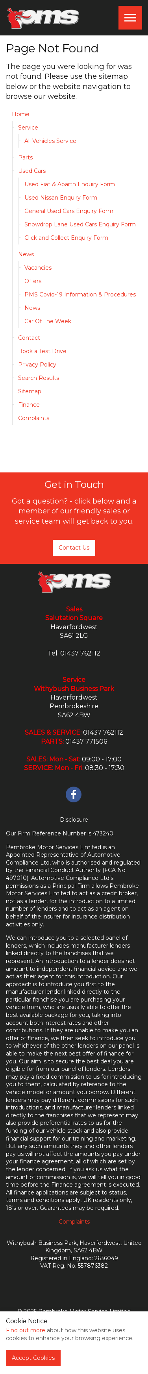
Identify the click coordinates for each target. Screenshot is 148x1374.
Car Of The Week (47, 321)
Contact (29, 337)
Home (21, 114)
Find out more (25, 1330)
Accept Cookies (33, 1357)
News (26, 254)
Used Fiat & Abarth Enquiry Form (69, 184)
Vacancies (38, 267)
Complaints (33, 418)
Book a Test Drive (42, 351)
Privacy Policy (37, 364)
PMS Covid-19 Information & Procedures (80, 294)
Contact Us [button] (74, 547)
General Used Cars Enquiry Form (68, 211)
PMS (42, 18)
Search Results (38, 377)
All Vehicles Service (50, 140)
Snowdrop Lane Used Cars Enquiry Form (80, 224)
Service (28, 127)
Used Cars (32, 170)
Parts (25, 157)
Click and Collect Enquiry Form (66, 237)
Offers (32, 281)
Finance (29, 404)
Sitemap (29, 391)
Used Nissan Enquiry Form (60, 197)
